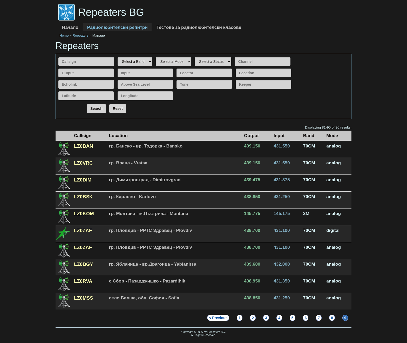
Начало (70, 27)
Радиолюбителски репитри (117, 27)
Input (279, 135)
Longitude (117, 90)
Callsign (82, 135)
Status (194, 56)
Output (251, 135)
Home (64, 35)
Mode (155, 56)
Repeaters (80, 35)
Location (118, 135)
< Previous (218, 318)
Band (117, 56)
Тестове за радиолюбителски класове (199, 27)
